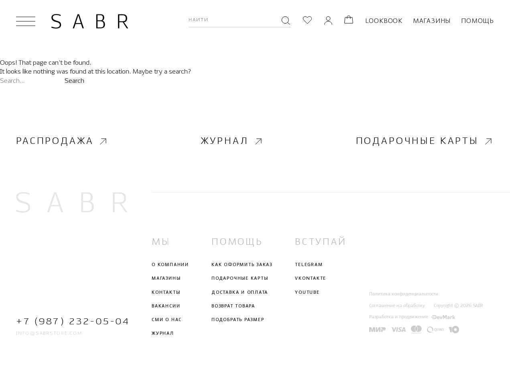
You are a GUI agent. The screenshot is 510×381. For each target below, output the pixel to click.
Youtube (307, 292)
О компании (170, 265)
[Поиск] (285, 21)
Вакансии (166, 306)
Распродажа (62, 141)
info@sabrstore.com (49, 334)
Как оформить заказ (241, 265)
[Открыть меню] (25, 21)
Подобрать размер (237, 320)
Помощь (477, 21)
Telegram (309, 265)
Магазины (432, 21)
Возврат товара (233, 306)
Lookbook (383, 21)
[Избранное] (307, 21)
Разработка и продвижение (412, 317)
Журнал (232, 141)
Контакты (166, 292)
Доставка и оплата (239, 292)
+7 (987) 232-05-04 (72, 322)
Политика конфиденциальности (403, 294)
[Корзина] (348, 21)
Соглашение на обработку (397, 306)
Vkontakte (310, 279)
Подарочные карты (425, 141)
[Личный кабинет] (328, 21)
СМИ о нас (167, 320)
